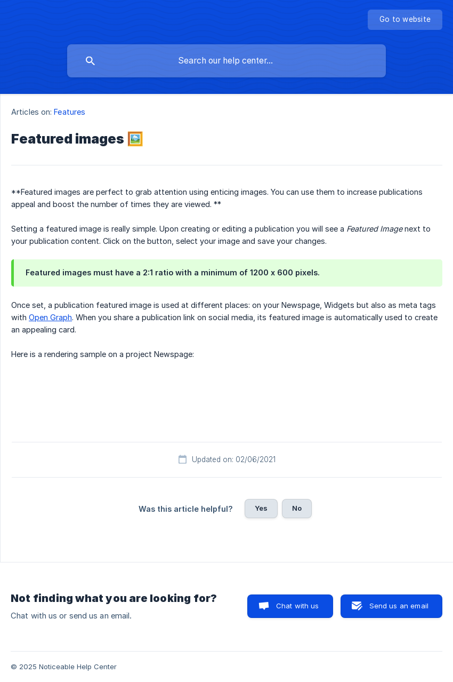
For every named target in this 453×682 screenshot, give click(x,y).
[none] (405, 20)
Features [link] (69, 111)
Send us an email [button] (398, 605)
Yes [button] (261, 508)
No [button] (297, 508)
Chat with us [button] (297, 605)
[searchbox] (226, 60)
